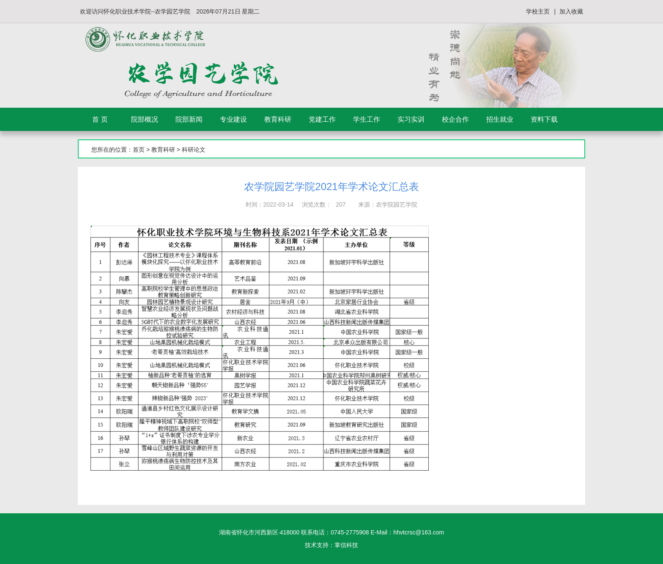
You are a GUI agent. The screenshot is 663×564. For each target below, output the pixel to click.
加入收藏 (571, 11)
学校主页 (538, 11)
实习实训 (411, 119)
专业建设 (233, 119)
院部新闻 (189, 119)
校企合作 (455, 119)
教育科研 (277, 119)
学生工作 (366, 119)
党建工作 (322, 119)
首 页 (99, 119)
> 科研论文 (190, 149)
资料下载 (544, 119)
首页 (139, 149)
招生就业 (499, 119)
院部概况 (144, 119)
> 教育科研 (160, 149)
